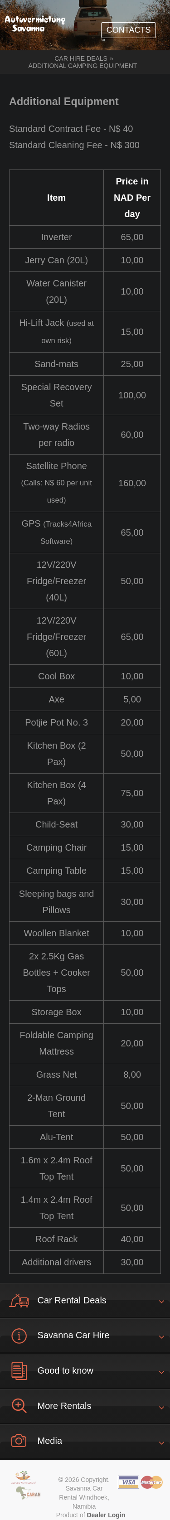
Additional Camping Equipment (83, 65)
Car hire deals (80, 58)
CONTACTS (129, 29)
